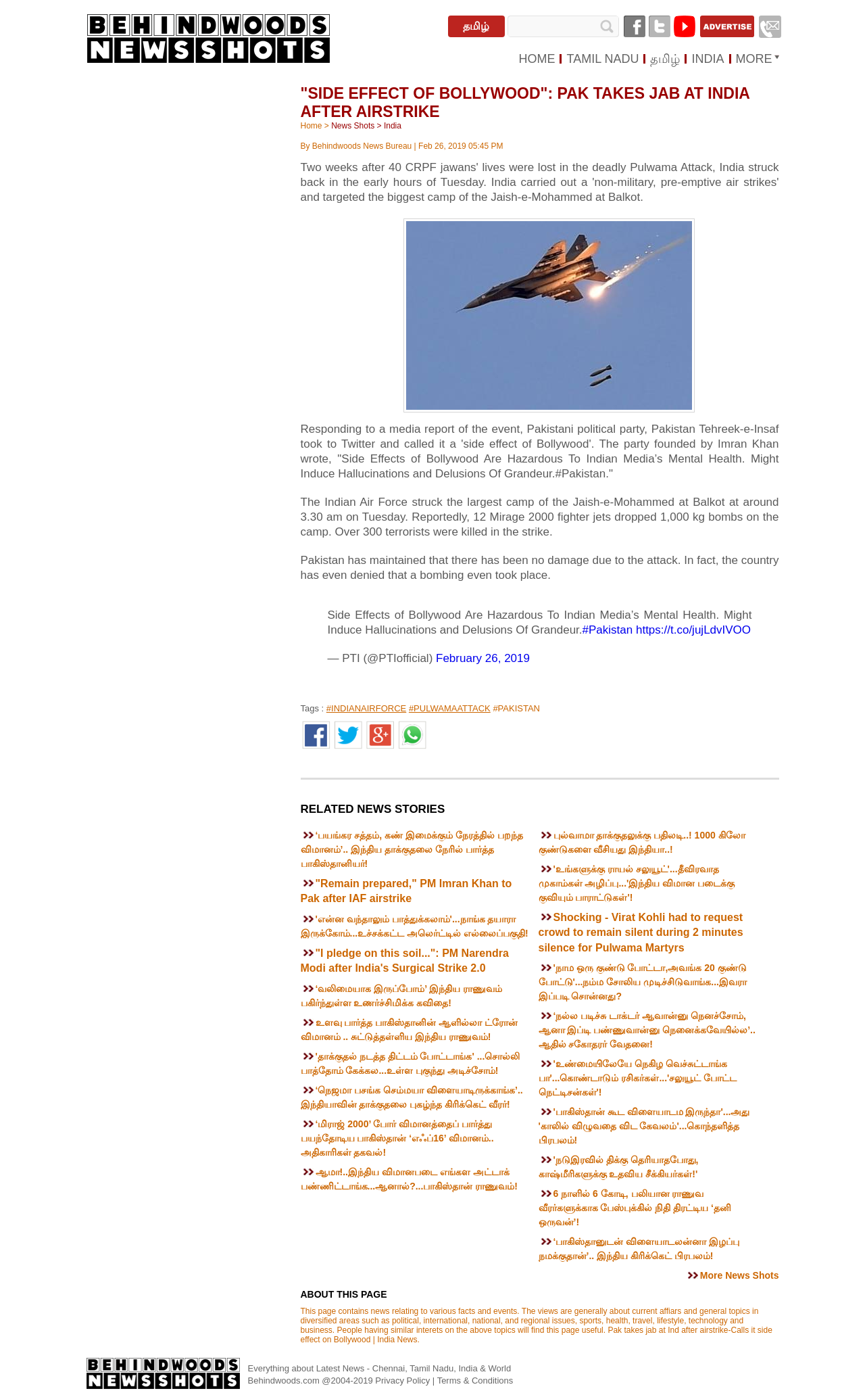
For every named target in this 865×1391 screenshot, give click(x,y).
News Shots (352, 126)
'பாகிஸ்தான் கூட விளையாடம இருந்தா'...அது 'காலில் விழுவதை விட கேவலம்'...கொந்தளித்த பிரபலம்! (644, 1126)
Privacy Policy (403, 1380)
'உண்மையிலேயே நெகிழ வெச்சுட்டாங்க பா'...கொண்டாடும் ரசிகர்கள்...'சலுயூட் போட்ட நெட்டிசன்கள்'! (638, 1078)
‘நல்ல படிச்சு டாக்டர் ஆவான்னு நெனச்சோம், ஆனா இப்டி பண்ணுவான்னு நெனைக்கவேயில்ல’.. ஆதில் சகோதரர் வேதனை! (647, 1030)
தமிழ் (476, 26)
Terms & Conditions (475, 1380)
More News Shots (739, 1275)
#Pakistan (608, 629)
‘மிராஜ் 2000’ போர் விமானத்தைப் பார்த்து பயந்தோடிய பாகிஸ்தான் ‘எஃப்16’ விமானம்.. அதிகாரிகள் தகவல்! (397, 1138)
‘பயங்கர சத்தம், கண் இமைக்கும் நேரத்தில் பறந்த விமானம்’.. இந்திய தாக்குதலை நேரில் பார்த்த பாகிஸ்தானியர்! (412, 849)
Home (311, 126)
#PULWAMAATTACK (450, 708)
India (392, 126)
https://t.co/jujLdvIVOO (693, 629)
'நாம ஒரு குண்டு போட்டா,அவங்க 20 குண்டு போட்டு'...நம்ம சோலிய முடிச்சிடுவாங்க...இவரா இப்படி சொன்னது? (643, 981)
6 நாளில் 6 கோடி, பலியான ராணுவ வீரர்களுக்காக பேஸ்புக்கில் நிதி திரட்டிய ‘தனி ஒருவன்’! (635, 1207)
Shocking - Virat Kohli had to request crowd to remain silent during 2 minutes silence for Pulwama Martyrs (641, 932)
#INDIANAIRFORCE (366, 708)
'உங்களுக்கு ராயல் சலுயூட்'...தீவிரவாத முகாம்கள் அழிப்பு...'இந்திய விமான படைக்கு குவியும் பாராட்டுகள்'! (637, 883)
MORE (754, 59)
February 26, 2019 (483, 658)
